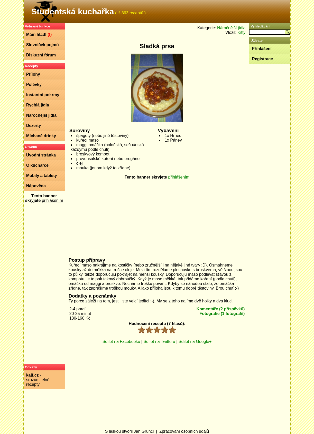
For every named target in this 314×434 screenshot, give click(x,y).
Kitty (241, 32)
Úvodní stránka (41, 155)
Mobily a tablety (41, 175)
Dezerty (33, 125)
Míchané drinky (41, 136)
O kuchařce (37, 165)
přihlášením (52, 200)
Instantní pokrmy (42, 95)
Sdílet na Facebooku (121, 341)
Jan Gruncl (144, 431)
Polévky (34, 84)
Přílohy (33, 74)
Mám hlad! (39, 34)
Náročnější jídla (41, 115)
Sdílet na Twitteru (159, 341)
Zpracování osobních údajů (184, 431)
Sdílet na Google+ (195, 341)
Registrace (262, 59)
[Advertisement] (44, 283)
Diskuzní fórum (41, 55)
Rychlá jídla (37, 105)
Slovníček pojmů (42, 45)
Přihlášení (261, 48)
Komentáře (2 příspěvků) (221, 309)
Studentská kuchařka (72, 11)
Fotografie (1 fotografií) (222, 313)
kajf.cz (32, 375)
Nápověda (36, 186)
